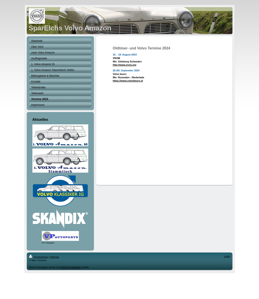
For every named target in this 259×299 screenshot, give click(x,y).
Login (227, 256)
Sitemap (54, 257)
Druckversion (39, 257)
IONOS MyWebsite (70, 267)
